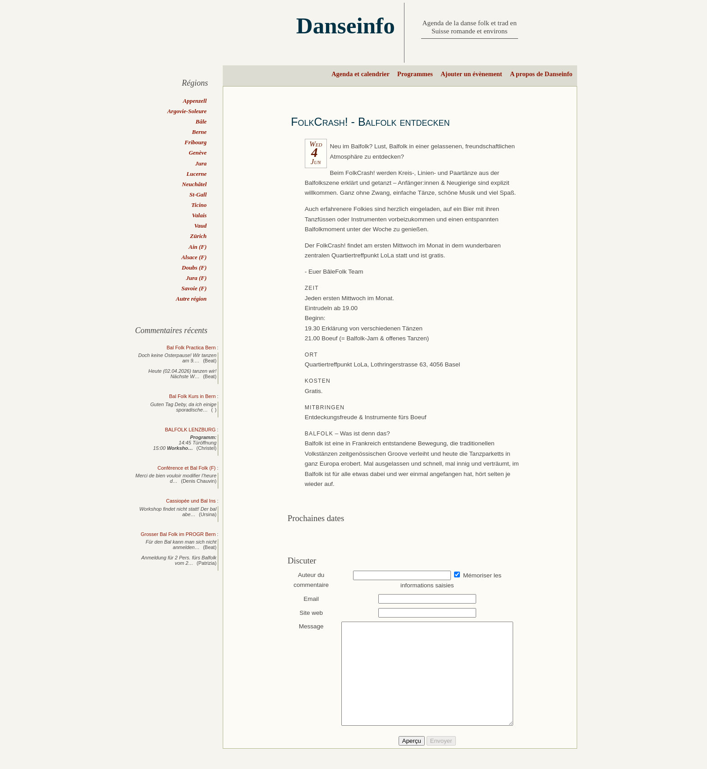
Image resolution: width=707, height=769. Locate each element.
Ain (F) (197, 246)
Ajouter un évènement (471, 74)
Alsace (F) (194, 257)
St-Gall (198, 194)
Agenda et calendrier (360, 74)
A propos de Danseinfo (541, 74)
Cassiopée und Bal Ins (191, 501)
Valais (199, 215)
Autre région (191, 298)
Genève (198, 152)
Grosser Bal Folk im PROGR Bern (178, 534)
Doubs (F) (194, 267)
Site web (307, 612)
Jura (201, 163)
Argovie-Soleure (187, 111)
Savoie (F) (194, 288)
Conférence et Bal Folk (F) (186, 468)
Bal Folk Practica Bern (191, 347)
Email (307, 598)
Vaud (200, 225)
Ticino (199, 204)
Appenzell (195, 100)
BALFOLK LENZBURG (190, 429)
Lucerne (197, 173)
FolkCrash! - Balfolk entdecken (370, 121)
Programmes (415, 74)
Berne (199, 131)
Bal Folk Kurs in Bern (192, 396)
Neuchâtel (194, 184)
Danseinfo (345, 25)
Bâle (201, 121)
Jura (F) (196, 278)
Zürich (198, 236)
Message (306, 626)
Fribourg (195, 142)
